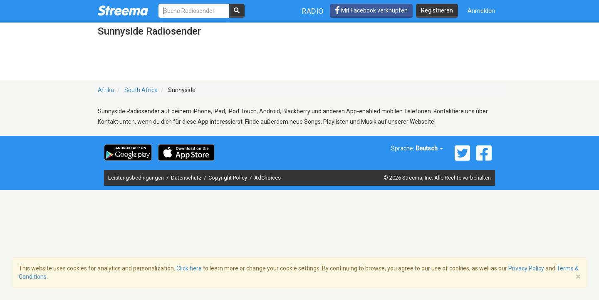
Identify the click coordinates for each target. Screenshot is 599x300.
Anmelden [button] (481, 11)
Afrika (106, 90)
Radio (313, 11)
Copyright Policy (228, 178)
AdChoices (267, 178)
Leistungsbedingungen (136, 178)
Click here (189, 268)
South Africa (141, 90)
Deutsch (429, 148)
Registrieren (437, 10)
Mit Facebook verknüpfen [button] (371, 10)
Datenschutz (187, 178)
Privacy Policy (526, 268)
